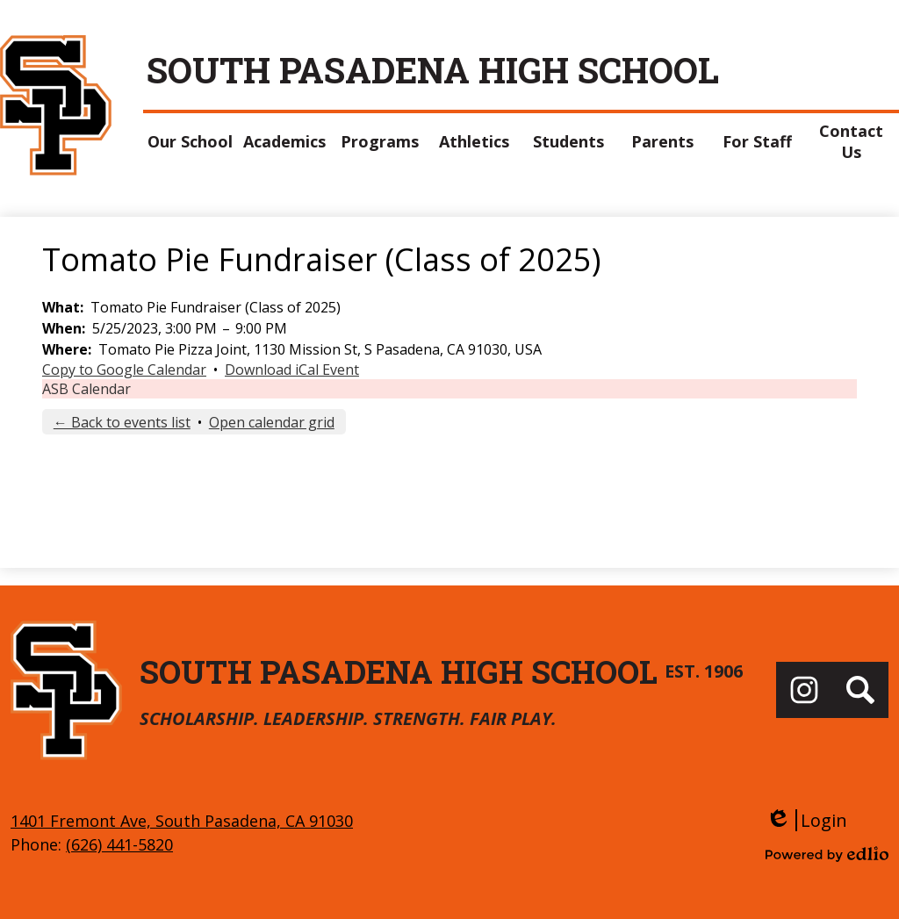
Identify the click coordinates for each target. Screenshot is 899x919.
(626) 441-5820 (119, 844)
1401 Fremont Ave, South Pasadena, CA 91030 (182, 820)
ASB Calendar (86, 388)
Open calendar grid (271, 422)
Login (806, 820)
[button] (190, 141)
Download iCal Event (292, 369)
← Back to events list (122, 422)
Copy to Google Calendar (124, 369)
